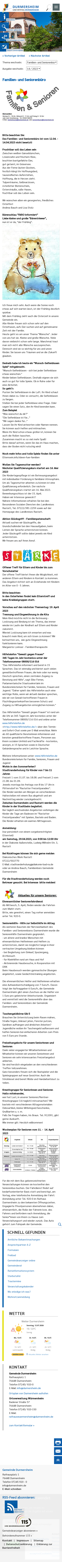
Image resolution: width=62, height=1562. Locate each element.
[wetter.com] (17, 1355)
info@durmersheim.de (29, 1388)
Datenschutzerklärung (19, 1544)
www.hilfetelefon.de (13, 723)
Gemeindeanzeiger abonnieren (19, 1530)
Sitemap (38, 1540)
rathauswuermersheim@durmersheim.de (31, 1416)
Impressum (23, 1540)
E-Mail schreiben (11, 1488)
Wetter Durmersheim (33, 1321)
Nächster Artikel (39, 55)
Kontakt (7, 1540)
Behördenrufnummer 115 (16, 1535)
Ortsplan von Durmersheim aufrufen (28, 1393)
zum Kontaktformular (20, 1425)
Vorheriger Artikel (13, 55)
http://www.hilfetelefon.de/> (20, 726)
